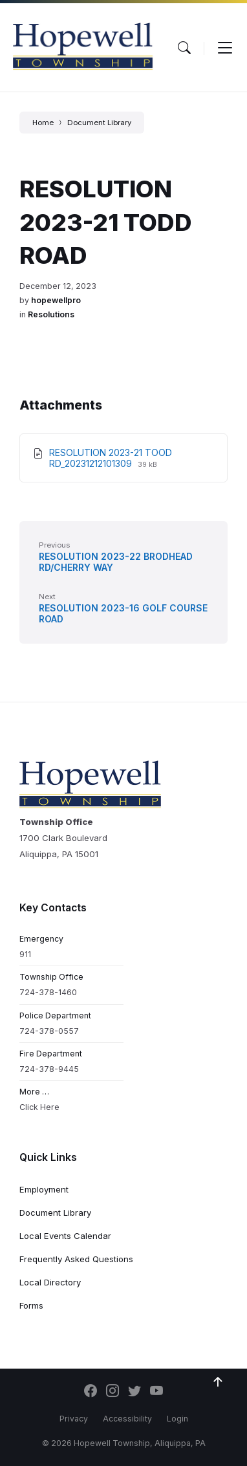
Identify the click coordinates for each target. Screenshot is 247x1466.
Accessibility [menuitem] (127, 1418)
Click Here (39, 1107)
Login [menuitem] (177, 1418)
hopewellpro (56, 300)
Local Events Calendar (65, 1236)
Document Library (99, 122)
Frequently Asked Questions (76, 1259)
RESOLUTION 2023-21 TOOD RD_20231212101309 (110, 458)
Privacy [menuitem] (73, 1418)
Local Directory (50, 1282)
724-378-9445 (49, 1069)
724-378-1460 (48, 992)
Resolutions (51, 314)
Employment (44, 1189)
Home (43, 122)
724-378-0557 (49, 1031)
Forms (31, 1305)
